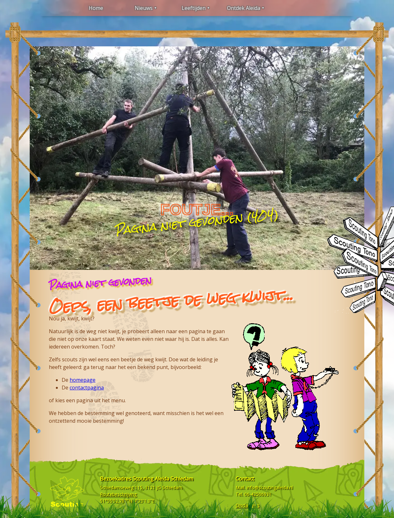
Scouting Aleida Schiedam (163, 478)
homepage (82, 379)
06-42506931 (257, 494)
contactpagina (87, 387)
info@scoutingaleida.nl (269, 487)
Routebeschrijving (118, 494)
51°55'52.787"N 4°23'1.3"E (127, 501)
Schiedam (172, 487)
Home (96, 8)
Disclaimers (248, 505)
